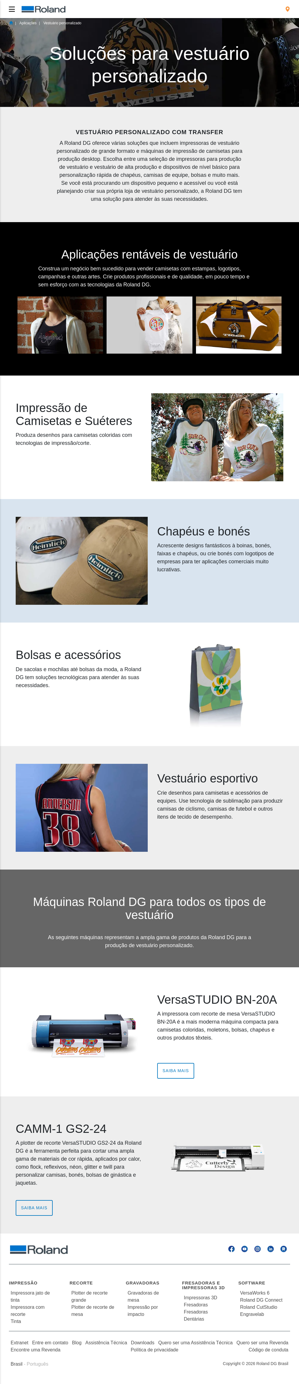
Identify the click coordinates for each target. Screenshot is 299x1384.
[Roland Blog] (283, 1249)
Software (251, 1282)
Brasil (16, 1364)
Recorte (81, 1282)
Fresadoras (196, 1304)
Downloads (142, 1342)
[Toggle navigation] (12, 9)
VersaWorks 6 (254, 1292)
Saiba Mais (176, 1070)
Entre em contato (50, 1342)
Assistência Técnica (106, 1342)
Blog (76, 1342)
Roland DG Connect (261, 1300)
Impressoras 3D (200, 1297)
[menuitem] (288, 9)
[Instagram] (257, 1249)
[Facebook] (231, 1249)
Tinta (16, 1321)
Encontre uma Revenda (35, 1349)
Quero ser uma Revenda (262, 1342)
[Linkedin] (270, 1249)
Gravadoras (143, 1282)
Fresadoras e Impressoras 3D (203, 1285)
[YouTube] (244, 1249)
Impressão (23, 1282)
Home (11, 23)
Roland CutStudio (258, 1307)
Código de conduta (268, 1349)
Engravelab (252, 1314)
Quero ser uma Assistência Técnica (195, 1342)
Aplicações (27, 23)
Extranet (19, 1342)
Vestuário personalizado (62, 23)
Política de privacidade (154, 1349)
